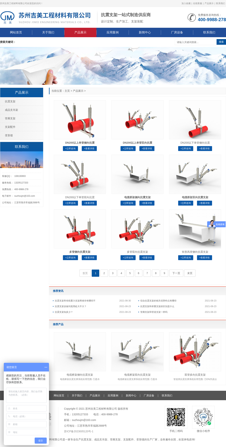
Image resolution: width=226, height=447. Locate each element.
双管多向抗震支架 (195, 374)
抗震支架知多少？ (64, 312)
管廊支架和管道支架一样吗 (153, 312)
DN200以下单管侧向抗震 (195, 142)
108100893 (20, 176)
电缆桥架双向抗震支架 (137, 374)
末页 (189, 273)
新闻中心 (145, 32)
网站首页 (16, 32)
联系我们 (220, 3)
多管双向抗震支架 (137, 251)
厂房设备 (177, 32)
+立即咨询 (70, 148)
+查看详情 (89, 148)
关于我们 (48, 32)
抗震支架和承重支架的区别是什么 (157, 306)
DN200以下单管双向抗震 (80, 197)
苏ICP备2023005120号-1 (78, 431)
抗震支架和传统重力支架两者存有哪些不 (75, 300)
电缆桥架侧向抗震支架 (80, 374)
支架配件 (10, 126)
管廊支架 (10, 118)
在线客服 (197, 3)
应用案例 (113, 32)
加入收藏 (186, 3)
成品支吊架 (11, 109)
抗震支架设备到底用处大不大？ (70, 306)
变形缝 (9, 135)
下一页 (176, 273)
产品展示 (209, 3)
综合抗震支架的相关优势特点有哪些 (158, 300)
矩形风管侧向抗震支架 (195, 251)
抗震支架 (10, 101)
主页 (67, 90)
